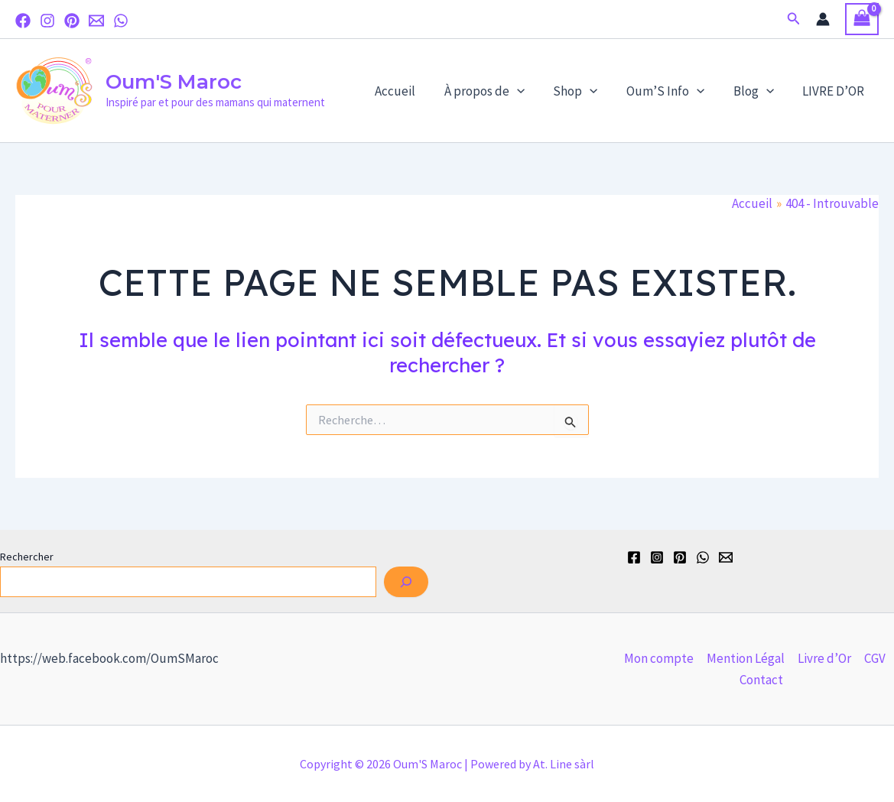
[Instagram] (47, 20)
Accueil (409, 91)
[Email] (96, 20)
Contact (761, 679)
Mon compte (659, 658)
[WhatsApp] (120, 20)
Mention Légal (746, 658)
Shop (584, 91)
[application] (528, 91)
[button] (794, 19)
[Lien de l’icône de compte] (823, 19)
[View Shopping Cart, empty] (862, 19)
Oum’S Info (672, 91)
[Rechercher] (406, 582)
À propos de (496, 91)
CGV (875, 658)
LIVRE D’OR (835, 91)
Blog (757, 91)
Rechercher (27, 556)
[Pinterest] (72, 20)
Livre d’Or (824, 658)
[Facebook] (23, 20)
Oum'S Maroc (174, 82)
